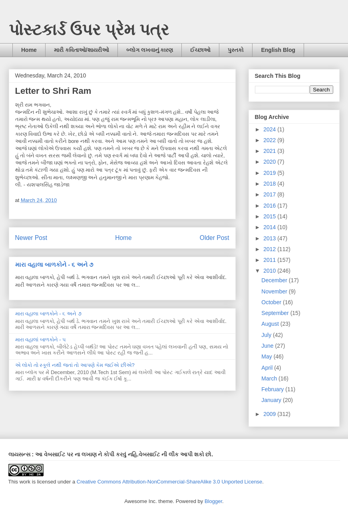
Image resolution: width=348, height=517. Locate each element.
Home (29, 50)
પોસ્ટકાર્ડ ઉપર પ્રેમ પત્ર (89, 29)
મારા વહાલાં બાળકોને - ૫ (40, 340)
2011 (270, 260)
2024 (270, 129)
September (275, 313)
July (267, 335)
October (272, 302)
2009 (270, 414)
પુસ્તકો (236, 50)
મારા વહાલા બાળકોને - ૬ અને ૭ (54, 264)
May (267, 356)
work (25, 482)
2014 (270, 227)
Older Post (214, 237)
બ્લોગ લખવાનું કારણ (149, 50)
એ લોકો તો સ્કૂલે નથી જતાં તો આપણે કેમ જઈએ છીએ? (75, 365)
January (272, 400)
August (270, 324)
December (274, 280)
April (267, 367)
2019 (270, 173)
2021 (270, 151)
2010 (270, 270)
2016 (270, 205)
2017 (270, 194)
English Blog (278, 50)
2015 (270, 216)
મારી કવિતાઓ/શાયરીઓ (81, 50)
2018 (270, 183)
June (268, 346)
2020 (270, 161)
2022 (270, 140)
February (273, 389)
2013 (270, 238)
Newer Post (31, 237)
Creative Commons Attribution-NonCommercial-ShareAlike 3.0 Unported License (169, 482)
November (274, 291)
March (269, 378)
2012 (270, 249)
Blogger (213, 501)
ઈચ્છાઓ (200, 50)
